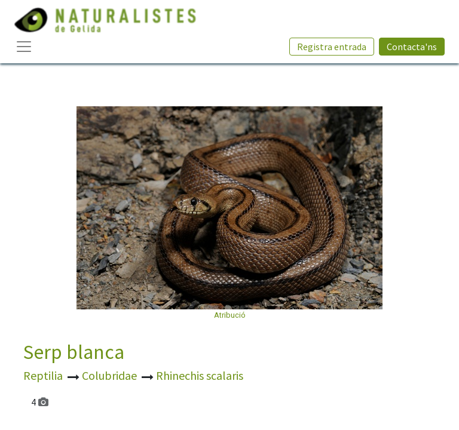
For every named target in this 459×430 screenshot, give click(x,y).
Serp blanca (73, 351)
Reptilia (44, 375)
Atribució (230, 315)
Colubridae (110, 375)
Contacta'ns (412, 47)
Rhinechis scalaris (199, 375)
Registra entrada (331, 47)
